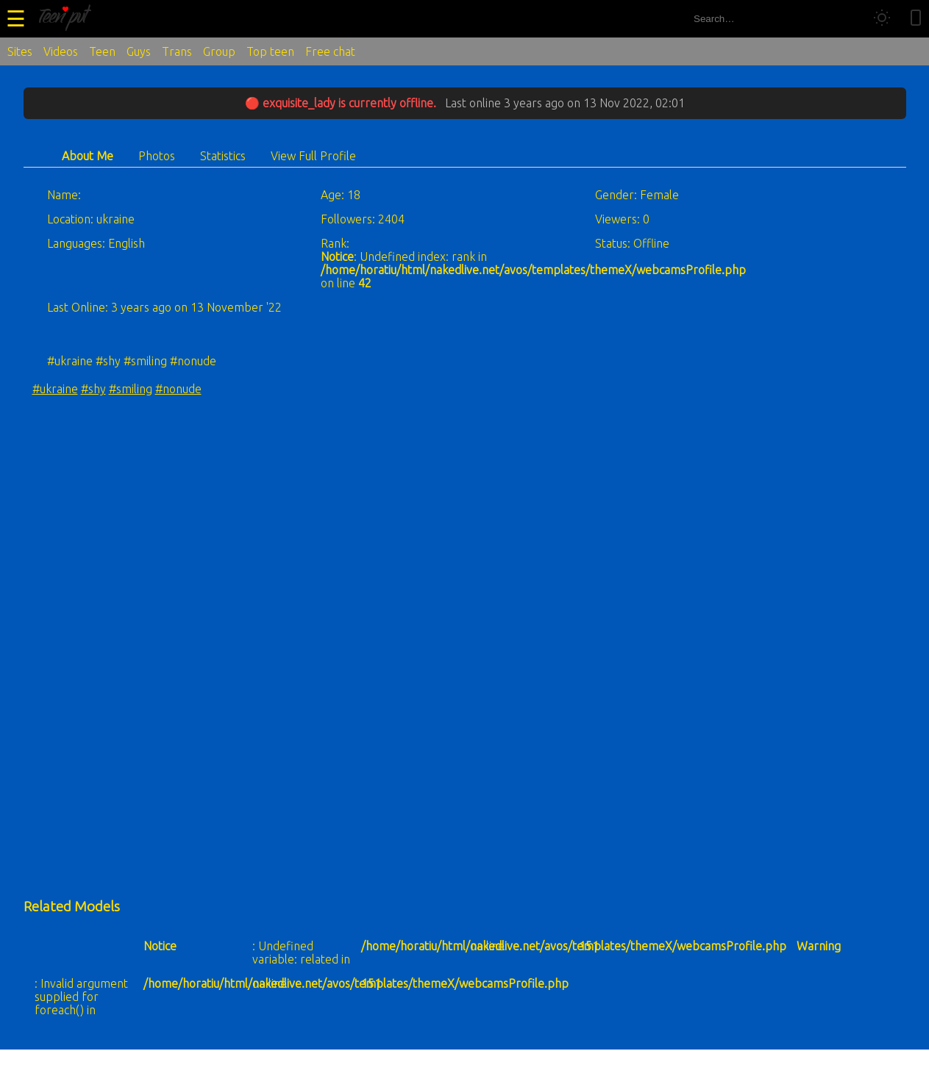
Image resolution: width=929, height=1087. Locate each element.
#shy (93, 388)
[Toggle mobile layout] (916, 18)
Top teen (270, 51)
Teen (102, 51)
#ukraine (55, 388)
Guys (139, 51)
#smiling (130, 388)
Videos (60, 51)
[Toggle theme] (882, 18)
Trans (177, 51)
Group (219, 51)
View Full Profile (313, 155)
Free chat (330, 51)
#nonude (178, 388)
